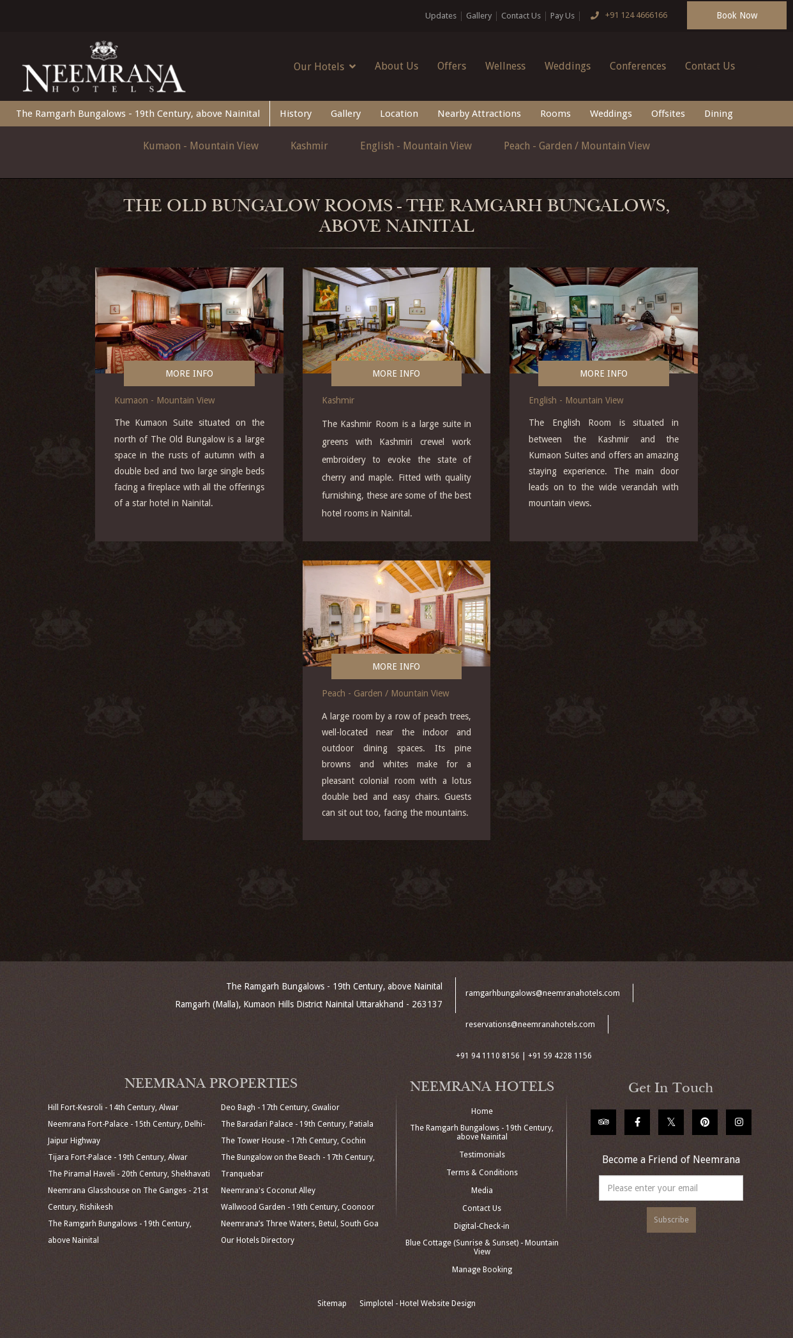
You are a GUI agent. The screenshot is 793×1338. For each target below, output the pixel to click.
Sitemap (332, 1303)
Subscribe (671, 1219)
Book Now (736, 15)
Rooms (555, 113)
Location (399, 113)
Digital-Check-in (482, 1226)
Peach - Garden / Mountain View (577, 146)
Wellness (505, 66)
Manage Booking (482, 1269)
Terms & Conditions (482, 1172)
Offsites (668, 113)
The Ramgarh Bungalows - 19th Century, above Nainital (138, 113)
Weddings (568, 66)
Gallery (479, 15)
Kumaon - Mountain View (201, 146)
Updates (441, 15)
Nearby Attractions (479, 113)
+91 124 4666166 (625, 16)
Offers (451, 66)
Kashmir (309, 146)
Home (482, 1111)
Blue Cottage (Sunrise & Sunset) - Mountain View (482, 1247)
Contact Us (521, 15)
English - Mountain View (416, 146)
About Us (396, 66)
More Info (189, 373)
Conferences (638, 66)
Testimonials (482, 1154)
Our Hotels (325, 66)
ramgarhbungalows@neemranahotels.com (542, 993)
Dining (718, 113)
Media (482, 1190)
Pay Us (562, 15)
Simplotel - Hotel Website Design (417, 1303)
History (296, 113)
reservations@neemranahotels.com (530, 1024)
